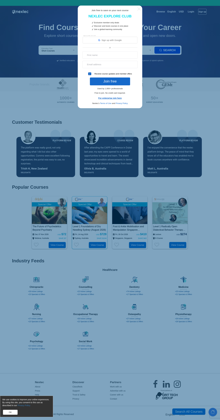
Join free (110, 80)
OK (10, 412)
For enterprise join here (110, 96)
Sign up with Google (110, 40)
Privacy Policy (122, 102)
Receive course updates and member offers (113, 74)
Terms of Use (105, 102)
